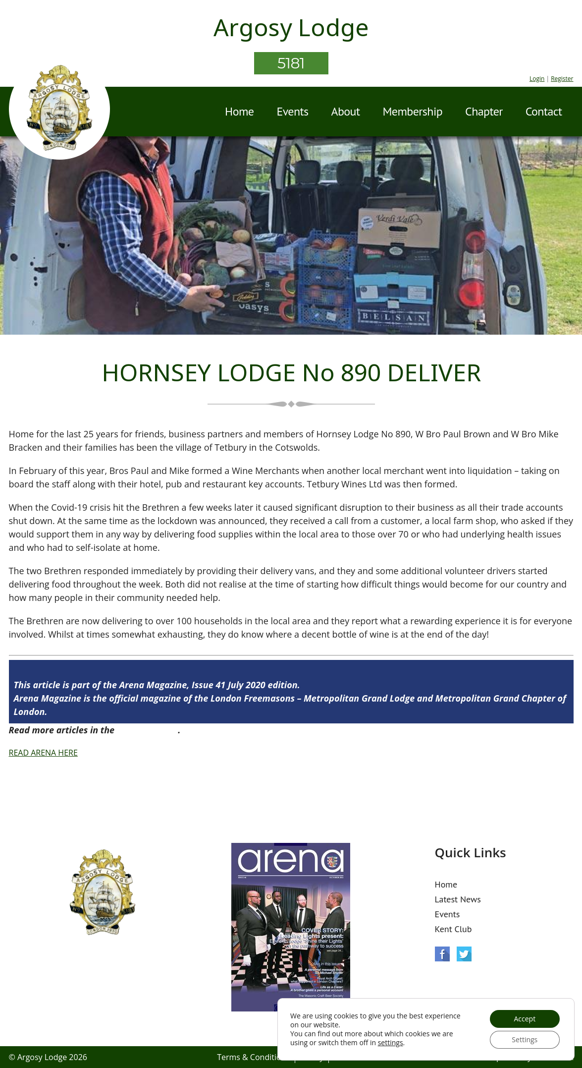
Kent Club (453, 929)
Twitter (464, 954)
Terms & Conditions (253, 1057)
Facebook (442, 954)
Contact (544, 111)
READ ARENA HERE (43, 752)
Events (292, 111)
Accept (524, 1018)
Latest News (458, 899)
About (345, 111)
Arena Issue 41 (147, 730)
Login (536, 78)
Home (239, 111)
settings (390, 1042)
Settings (524, 1039)
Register (562, 78)
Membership (412, 111)
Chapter (484, 111)
